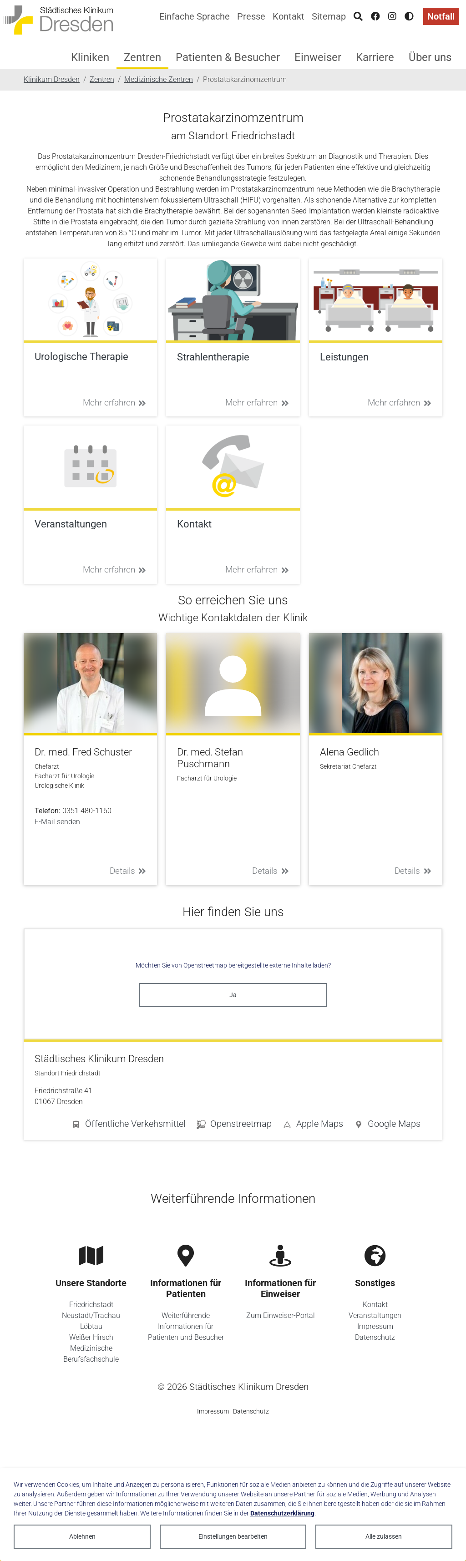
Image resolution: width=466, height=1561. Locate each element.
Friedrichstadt (91, 1304)
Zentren (142, 57)
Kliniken (90, 57)
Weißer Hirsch (91, 1337)
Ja (233, 994)
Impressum (375, 1326)
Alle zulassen (383, 1536)
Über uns (430, 57)
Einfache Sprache (194, 16)
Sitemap (329, 16)
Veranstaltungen (375, 1315)
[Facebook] (375, 16)
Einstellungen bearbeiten (233, 1536)
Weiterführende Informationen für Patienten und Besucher (186, 1326)
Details (128, 871)
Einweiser (317, 57)
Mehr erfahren (115, 402)
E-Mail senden (57, 821)
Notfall (441, 16)
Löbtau (91, 1326)
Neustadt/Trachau (91, 1315)
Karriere (375, 57)
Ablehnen (82, 1536)
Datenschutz (375, 1337)
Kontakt (288, 16)
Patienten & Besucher (228, 57)
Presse (251, 16)
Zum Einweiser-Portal (280, 1315)
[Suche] (358, 16)
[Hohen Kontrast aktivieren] (409, 16)
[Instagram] (392, 16)
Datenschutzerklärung (282, 1513)
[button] (387, 1125)
